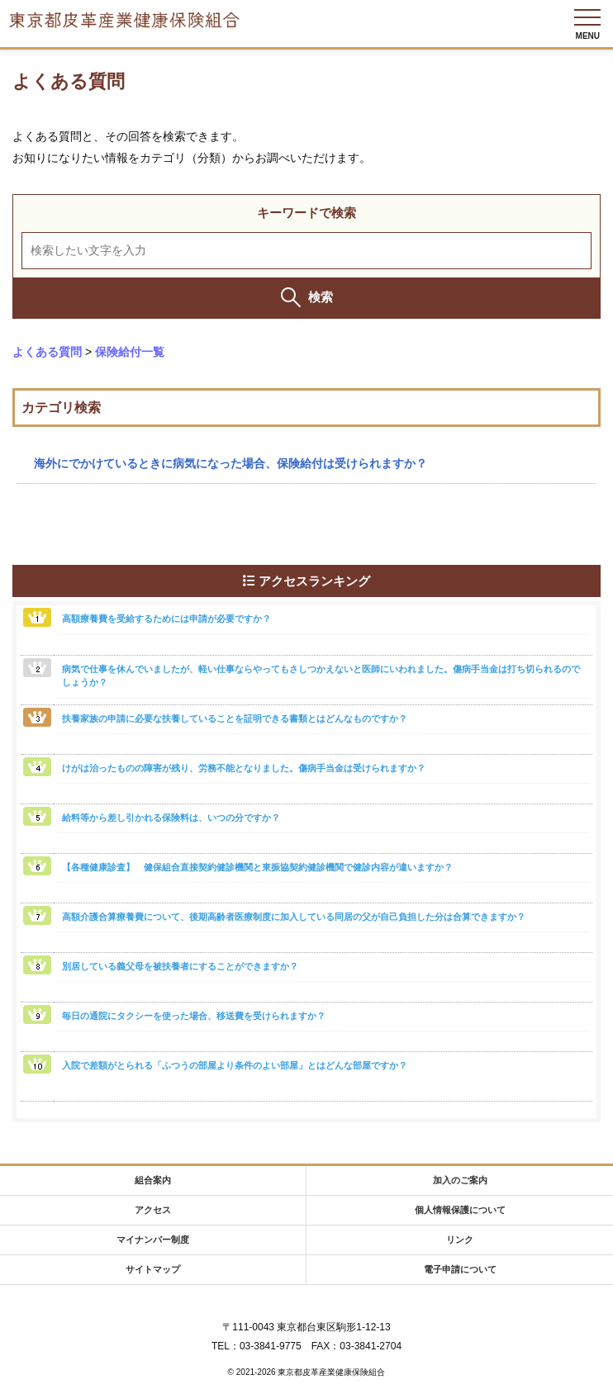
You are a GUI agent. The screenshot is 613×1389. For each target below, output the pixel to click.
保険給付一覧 (129, 351)
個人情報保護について (460, 1210)
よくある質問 (47, 351)
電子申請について (460, 1269)
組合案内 (153, 1180)
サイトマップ (153, 1269)
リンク (459, 1239)
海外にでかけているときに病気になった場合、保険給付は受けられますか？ (230, 463)
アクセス (153, 1210)
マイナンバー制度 (152, 1239)
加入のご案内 (460, 1180)
